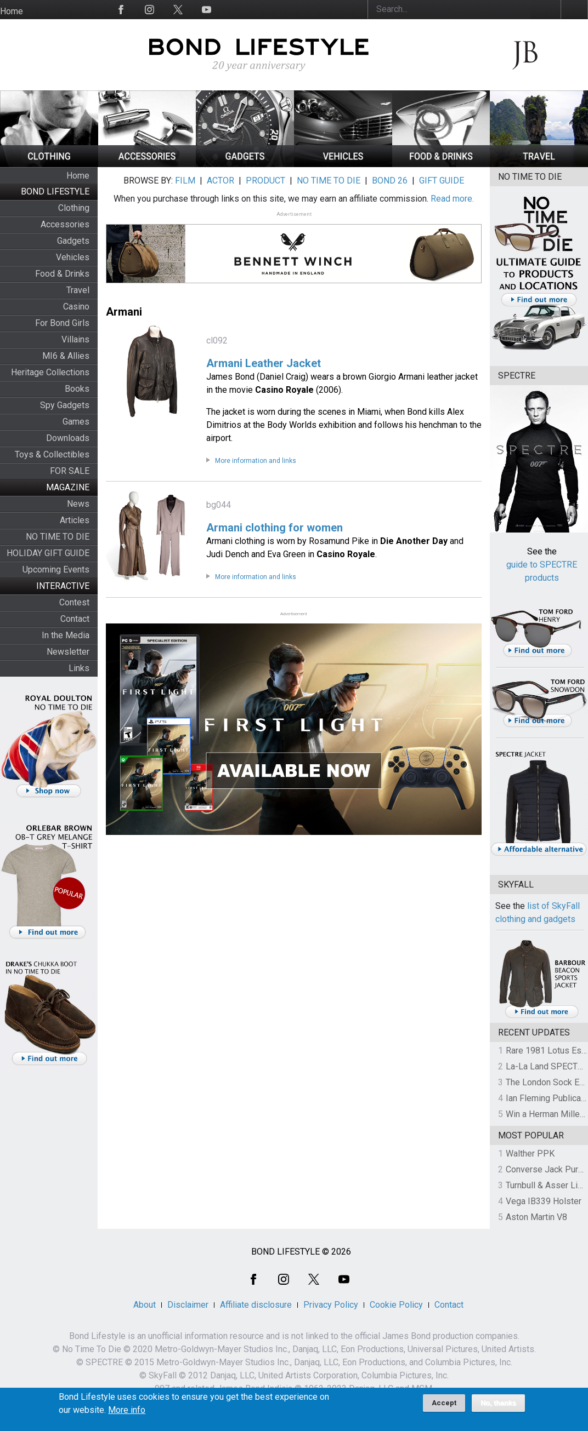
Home (11, 11)
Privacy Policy (330, 1305)
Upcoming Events (55, 569)
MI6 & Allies (65, 356)
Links (79, 668)
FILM (185, 180)
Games (76, 421)
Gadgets (73, 241)
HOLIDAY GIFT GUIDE (48, 553)
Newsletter (68, 651)
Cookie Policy (396, 1305)
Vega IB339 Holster (543, 1201)
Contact (74, 619)
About (144, 1305)
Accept (444, 1407)
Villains (75, 339)
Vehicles (72, 257)
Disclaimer (187, 1305)
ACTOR (220, 180)
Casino (76, 306)
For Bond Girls (62, 323)
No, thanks (498, 1407)
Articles (74, 520)
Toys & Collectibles (52, 454)
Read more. (452, 198)
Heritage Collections (50, 372)
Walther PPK (530, 1153)
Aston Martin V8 (536, 1217)
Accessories (65, 224)
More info (126, 1414)
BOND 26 (390, 180)
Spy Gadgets (64, 405)
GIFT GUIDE (441, 180)
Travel (77, 290)
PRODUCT (265, 180)
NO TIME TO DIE (57, 536)
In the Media (65, 635)
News (78, 504)
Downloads (67, 438)
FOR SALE (69, 471)
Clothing (73, 208)
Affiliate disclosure (256, 1305)
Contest (74, 602)
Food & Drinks (62, 273)
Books (77, 388)
